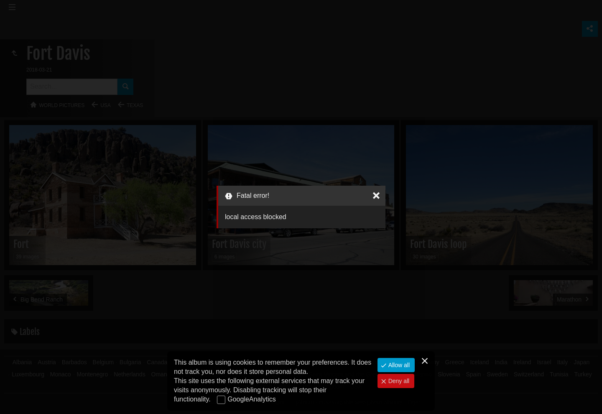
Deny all (398, 381)
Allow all (398, 365)
